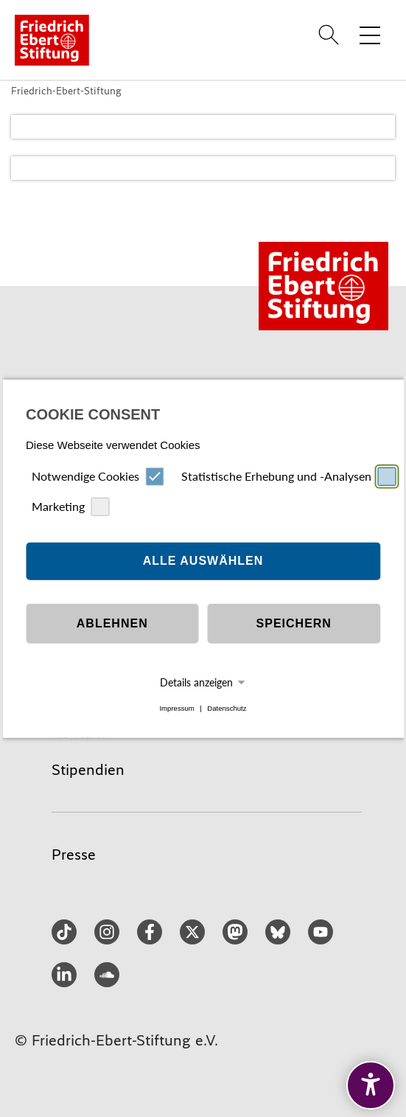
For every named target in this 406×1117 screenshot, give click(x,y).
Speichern (294, 623)
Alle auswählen (203, 560)
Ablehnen (112, 623)
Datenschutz (226, 708)
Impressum (176, 708)
